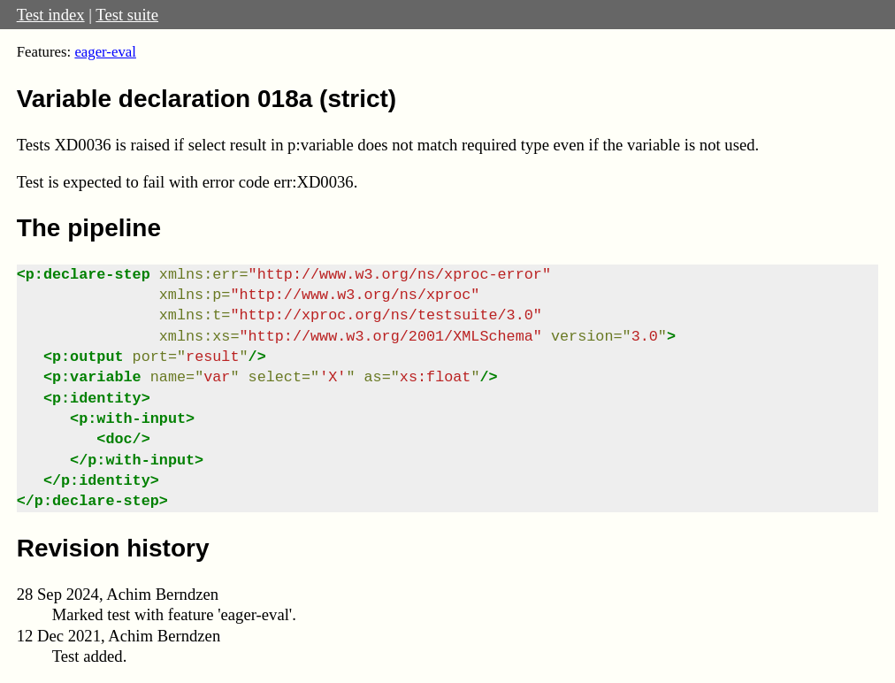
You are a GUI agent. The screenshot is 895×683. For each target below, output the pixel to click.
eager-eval (105, 51)
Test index (51, 14)
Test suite (127, 14)
